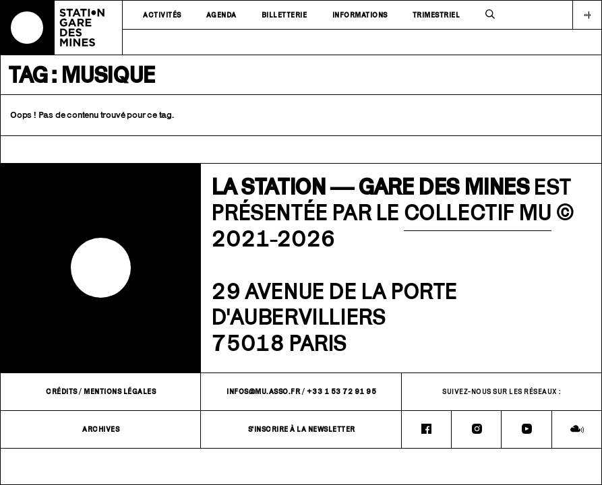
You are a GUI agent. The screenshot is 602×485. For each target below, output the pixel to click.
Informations (360, 15)
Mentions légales (120, 391)
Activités (162, 15)
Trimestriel (436, 15)
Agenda (221, 15)
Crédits (62, 391)
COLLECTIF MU (477, 212)
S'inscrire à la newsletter (301, 429)
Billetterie (284, 15)
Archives (100, 429)
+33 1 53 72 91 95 (342, 391)
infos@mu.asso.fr (263, 391)
